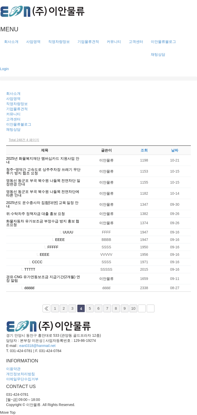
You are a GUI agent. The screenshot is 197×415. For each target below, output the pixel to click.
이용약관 (13, 369)
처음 (46, 308)
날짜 (174, 150)
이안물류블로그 (163, 42)
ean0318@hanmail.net (37, 346)
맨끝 (150, 308)
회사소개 (11, 42)
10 (133, 308)
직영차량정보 (59, 42)
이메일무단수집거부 (22, 379)
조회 (144, 150)
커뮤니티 (114, 42)
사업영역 (33, 42)
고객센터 (136, 42)
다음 (142, 308)
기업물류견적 (88, 42)
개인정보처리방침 (20, 374)
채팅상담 (158, 54)
